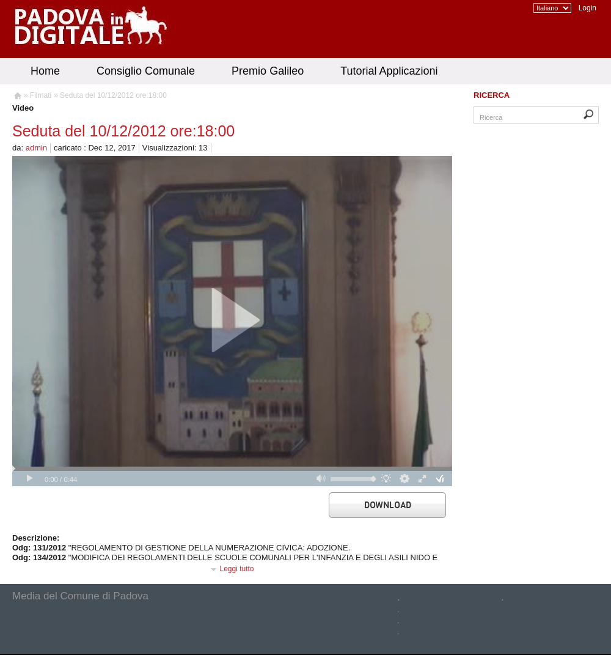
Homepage (16, 97)
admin (36, 147)
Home (45, 71)
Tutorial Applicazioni (388, 71)
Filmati (40, 95)
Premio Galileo (268, 71)
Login (587, 8)
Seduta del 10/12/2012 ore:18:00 (113, 95)
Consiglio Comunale (146, 71)
